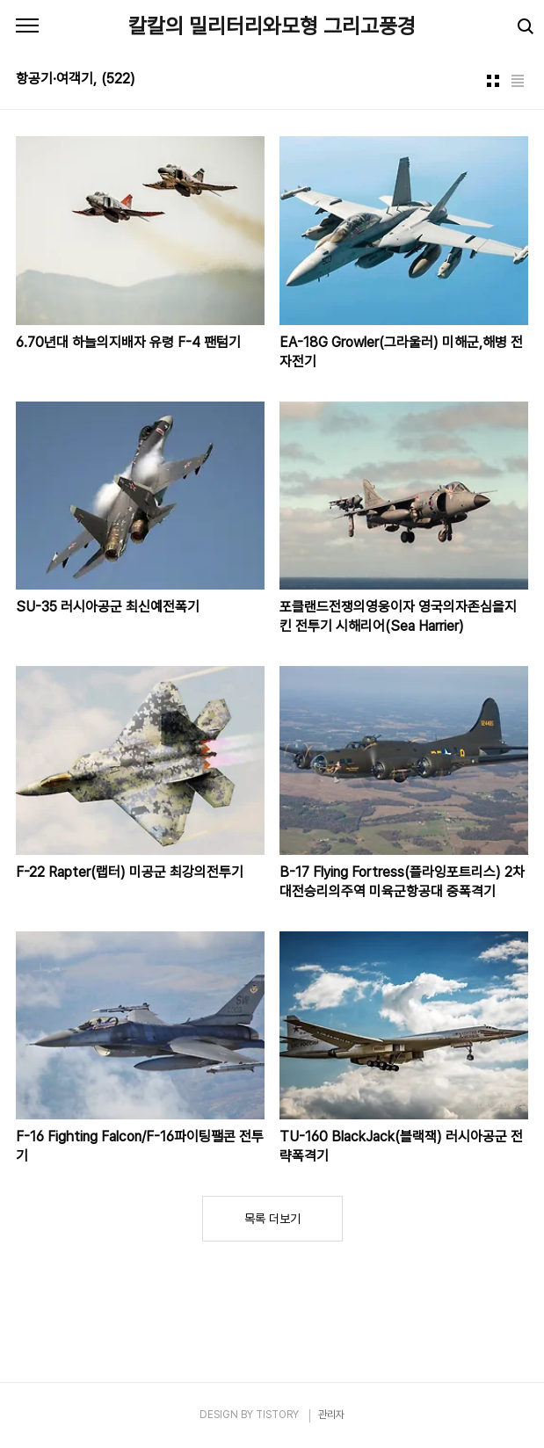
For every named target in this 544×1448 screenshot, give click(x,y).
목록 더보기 (272, 1219)
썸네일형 (493, 80)
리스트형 (517, 80)
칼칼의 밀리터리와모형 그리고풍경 (272, 26)
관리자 (331, 1414)
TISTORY (277, 1414)
